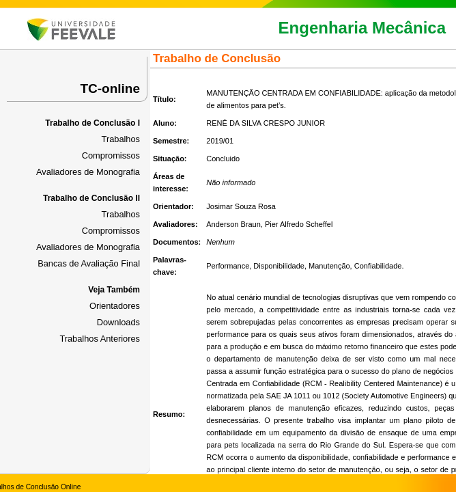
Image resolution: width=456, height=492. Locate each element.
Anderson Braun (233, 224)
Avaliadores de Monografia (88, 172)
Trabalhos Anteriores (99, 338)
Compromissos (111, 155)
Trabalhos (121, 139)
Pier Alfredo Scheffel (298, 224)
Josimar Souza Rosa (241, 206)
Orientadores (114, 306)
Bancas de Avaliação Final (89, 263)
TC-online (110, 88)
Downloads (118, 322)
